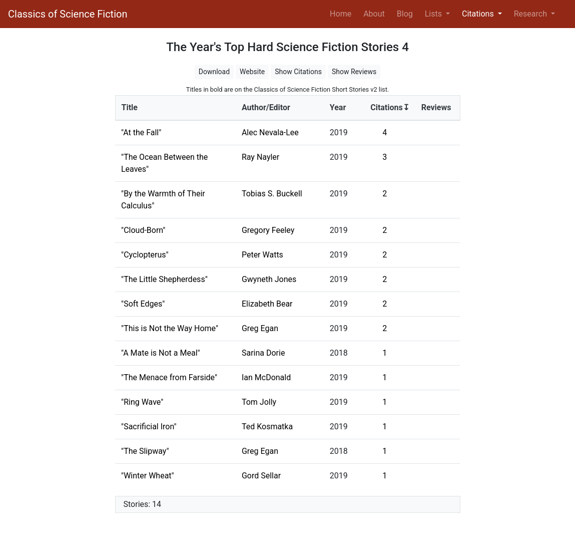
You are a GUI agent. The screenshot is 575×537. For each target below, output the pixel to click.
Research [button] (531, 14)
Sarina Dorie (263, 353)
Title (130, 107)
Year (338, 107)
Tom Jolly (259, 402)
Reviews (436, 107)
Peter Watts (262, 254)
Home (342, 13)
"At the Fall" (141, 132)
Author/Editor (266, 107)
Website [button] (252, 72)
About (374, 14)
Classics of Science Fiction (67, 14)
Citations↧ (389, 107)
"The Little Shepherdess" (164, 279)
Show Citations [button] (298, 72)
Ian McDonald (266, 377)
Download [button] (214, 72)
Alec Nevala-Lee (270, 132)
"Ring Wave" (142, 402)
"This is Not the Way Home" (169, 328)
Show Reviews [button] (354, 72)
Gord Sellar (261, 475)
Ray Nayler (260, 157)
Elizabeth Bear (267, 304)
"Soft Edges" (143, 304)
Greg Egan (260, 328)
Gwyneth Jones (269, 279)
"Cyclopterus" (145, 254)
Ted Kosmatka (267, 426)
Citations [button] (479, 14)
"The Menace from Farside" (169, 377)
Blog (405, 14)
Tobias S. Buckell (272, 193)
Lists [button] (434, 14)
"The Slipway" (145, 451)
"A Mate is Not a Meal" (160, 353)
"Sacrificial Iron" (149, 426)
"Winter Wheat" (147, 475)
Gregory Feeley (268, 230)
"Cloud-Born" (143, 230)
